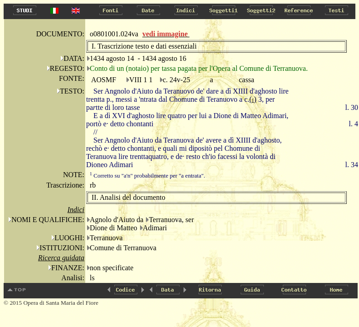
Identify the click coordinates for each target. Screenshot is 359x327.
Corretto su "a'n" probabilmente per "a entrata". (147, 175)
